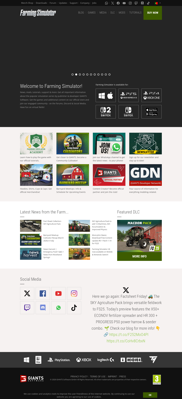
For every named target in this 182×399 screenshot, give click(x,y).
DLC (112, 12)
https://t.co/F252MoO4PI (128, 334)
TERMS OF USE (98, 376)
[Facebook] (118, 3)
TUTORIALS (135, 12)
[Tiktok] (148, 3)
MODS (122, 12)
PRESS (122, 376)
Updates (63, 2)
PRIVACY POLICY (79, 376)
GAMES (92, 12)
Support (73, 2)
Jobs (94, 2)
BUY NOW (152, 12)
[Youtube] (124, 3)
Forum (53, 2)
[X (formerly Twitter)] (112, 3)
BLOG (81, 12)
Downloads (41, 2)
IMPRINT (112, 376)
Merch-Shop (27, 2)
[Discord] (142, 3)
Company (85, 2)
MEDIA (103, 12)
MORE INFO (139, 256)
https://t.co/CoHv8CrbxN (126, 341)
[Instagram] (130, 3)
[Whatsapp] (106, 3)
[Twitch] (136, 3)
